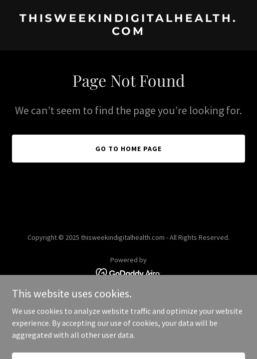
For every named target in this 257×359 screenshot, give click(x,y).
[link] (128, 32)
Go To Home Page (128, 148)
